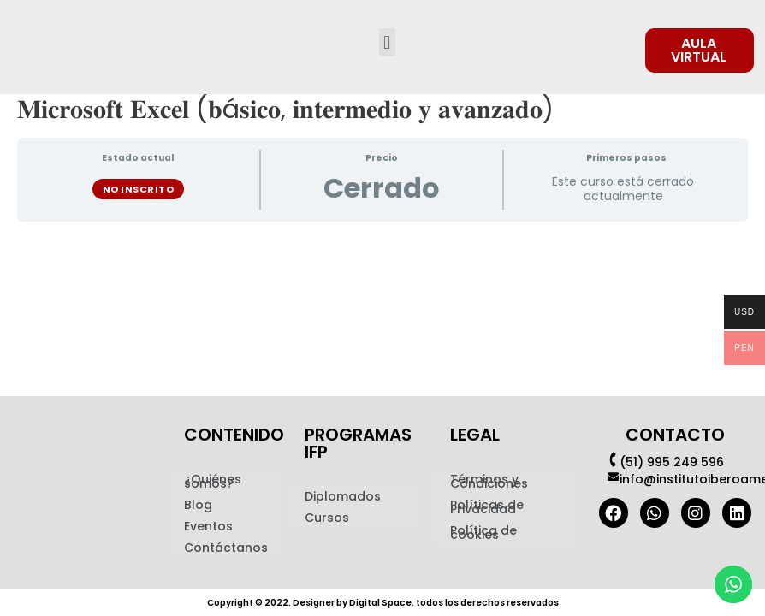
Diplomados (343, 496)
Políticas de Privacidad (487, 507)
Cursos (327, 517)
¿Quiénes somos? (212, 481)
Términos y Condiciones (489, 481)
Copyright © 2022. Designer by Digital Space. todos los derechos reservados (382, 602)
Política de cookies (483, 532)
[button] (387, 42)
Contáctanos (226, 547)
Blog (198, 504)
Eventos (208, 526)
